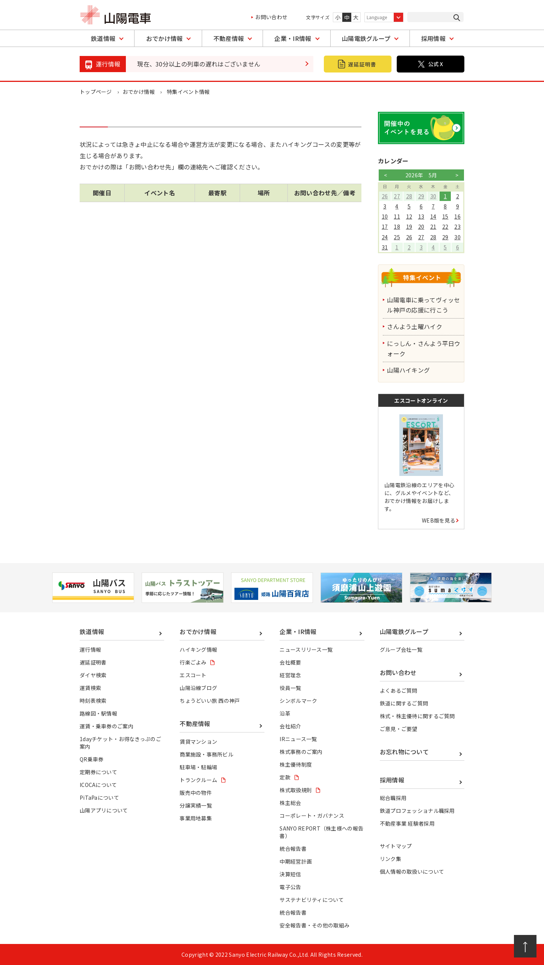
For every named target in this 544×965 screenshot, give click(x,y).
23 (457, 226)
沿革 (285, 713)
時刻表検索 (93, 700)
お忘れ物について (404, 751)
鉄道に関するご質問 (404, 703)
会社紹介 (290, 726)
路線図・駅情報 (98, 713)
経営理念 (290, 675)
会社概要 (290, 662)
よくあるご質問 (398, 690)
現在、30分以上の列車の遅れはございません (199, 63)
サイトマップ (396, 846)
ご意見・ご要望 (398, 728)
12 (409, 216)
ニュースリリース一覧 (306, 649)
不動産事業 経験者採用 (407, 823)
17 (385, 226)
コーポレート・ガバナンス (312, 815)
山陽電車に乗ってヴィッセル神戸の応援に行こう (424, 304)
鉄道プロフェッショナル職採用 (417, 810)
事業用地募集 (196, 818)
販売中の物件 (196, 792)
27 (397, 196)
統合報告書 (293, 848)
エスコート (193, 675)
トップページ (96, 91)
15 (445, 216)
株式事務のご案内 (301, 751)
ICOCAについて (98, 784)
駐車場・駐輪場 (198, 767)
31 (385, 247)
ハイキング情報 (198, 649)
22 (445, 226)
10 (385, 216)
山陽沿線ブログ (198, 688)
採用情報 (433, 38)
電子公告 (290, 887)
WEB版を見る (438, 520)
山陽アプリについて (104, 810)
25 (397, 237)
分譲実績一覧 (196, 805)
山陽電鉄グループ (366, 38)
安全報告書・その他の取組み (314, 925)
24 (385, 237)
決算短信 (290, 874)
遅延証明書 (93, 662)
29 (421, 196)
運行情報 (90, 649)
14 (433, 216)
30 (433, 196)
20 (421, 226)
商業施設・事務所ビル (206, 754)
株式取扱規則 (296, 790)
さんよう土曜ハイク (415, 326)
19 (409, 226)
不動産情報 (228, 38)
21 (433, 226)
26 (385, 196)
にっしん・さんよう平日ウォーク (424, 348)
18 (397, 226)
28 (409, 196)
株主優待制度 (296, 764)
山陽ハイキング (409, 370)
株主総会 (290, 802)
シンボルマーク (298, 700)
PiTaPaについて (99, 797)
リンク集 (390, 858)
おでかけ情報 (164, 38)
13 (421, 216)
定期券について (98, 772)
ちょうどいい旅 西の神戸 (210, 700)
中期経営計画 (296, 861)
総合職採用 (393, 798)
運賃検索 (90, 688)
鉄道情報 (103, 38)
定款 (285, 777)
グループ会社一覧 (401, 649)
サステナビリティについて (312, 899)
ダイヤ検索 (93, 675)
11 (397, 216)
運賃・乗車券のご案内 (106, 726)
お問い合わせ (271, 17)
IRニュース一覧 (298, 739)
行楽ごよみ (193, 662)
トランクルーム (198, 780)
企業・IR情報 (292, 38)
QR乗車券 (92, 759)
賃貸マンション (198, 741)
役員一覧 (290, 688)
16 (457, 216)
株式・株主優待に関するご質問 (417, 716)
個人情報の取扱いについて (412, 871)
